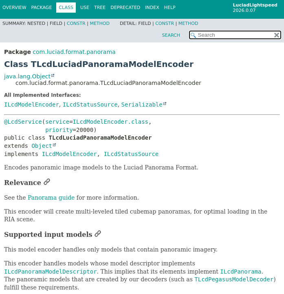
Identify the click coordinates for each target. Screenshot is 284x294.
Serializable (142, 104)
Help (170, 7)
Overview (14, 7)
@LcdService (23, 121)
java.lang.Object (27, 76)
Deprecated (125, 7)
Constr (76, 23)
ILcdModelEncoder (31, 104)
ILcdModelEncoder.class (110, 121)
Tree (100, 7)
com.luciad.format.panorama (74, 52)
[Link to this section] (47, 183)
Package (41, 7)
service (57, 121)
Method (100, 23)
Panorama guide (51, 197)
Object (41, 146)
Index (152, 7)
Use (84, 7)
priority (59, 130)
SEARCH (171, 35)
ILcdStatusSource (90, 104)
